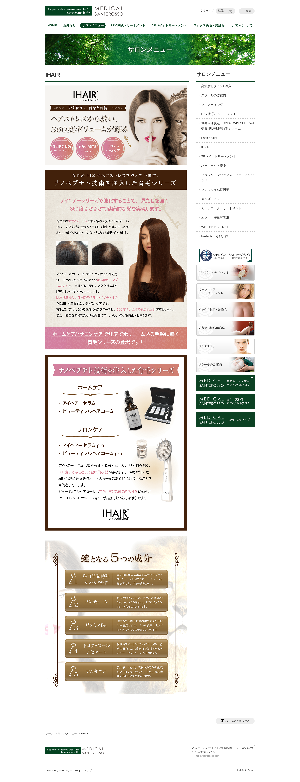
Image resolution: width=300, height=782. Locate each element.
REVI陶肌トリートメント (127, 25)
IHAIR (205, 147)
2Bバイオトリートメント (169, 25)
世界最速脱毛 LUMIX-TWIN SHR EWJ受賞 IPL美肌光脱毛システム (227, 126)
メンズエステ (210, 199)
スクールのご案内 (213, 95)
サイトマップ (83, 770)
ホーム (49, 733)
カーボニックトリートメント (221, 208)
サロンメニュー (93, 25)
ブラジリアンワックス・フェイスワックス (227, 177)
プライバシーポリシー (59, 770)
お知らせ (69, 25)
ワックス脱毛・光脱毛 (208, 25)
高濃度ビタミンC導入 (216, 86)
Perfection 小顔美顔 (214, 236)
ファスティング (212, 104)
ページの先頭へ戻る (237, 720)
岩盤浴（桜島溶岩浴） (216, 217)
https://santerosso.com (207, 756)
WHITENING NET (214, 227)
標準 (221, 11)
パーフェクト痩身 (213, 165)
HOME (52, 25)
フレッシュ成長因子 (215, 189)
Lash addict (209, 138)
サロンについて (242, 25)
